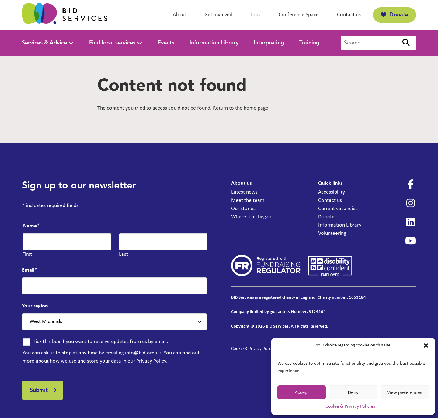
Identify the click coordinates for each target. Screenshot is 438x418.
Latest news (244, 192)
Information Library (213, 43)
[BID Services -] (64, 15)
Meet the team (247, 200)
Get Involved (218, 15)
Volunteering (332, 233)
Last (123, 254)
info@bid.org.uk (143, 353)
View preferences (404, 392)
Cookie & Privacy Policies (350, 406)
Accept (302, 392)
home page (256, 108)
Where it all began (251, 217)
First (27, 254)
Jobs (255, 15)
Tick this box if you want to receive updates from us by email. (100, 342)
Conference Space (299, 15)
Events (166, 43)
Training (309, 43)
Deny (353, 392)
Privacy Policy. (152, 361)
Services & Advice (44, 43)
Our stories (243, 209)
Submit (39, 390)
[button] (426, 345)
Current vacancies (338, 209)
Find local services (112, 43)
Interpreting (269, 43)
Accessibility (331, 192)
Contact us (349, 15)
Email (29, 270)
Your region (35, 306)
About (179, 15)
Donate (394, 15)
